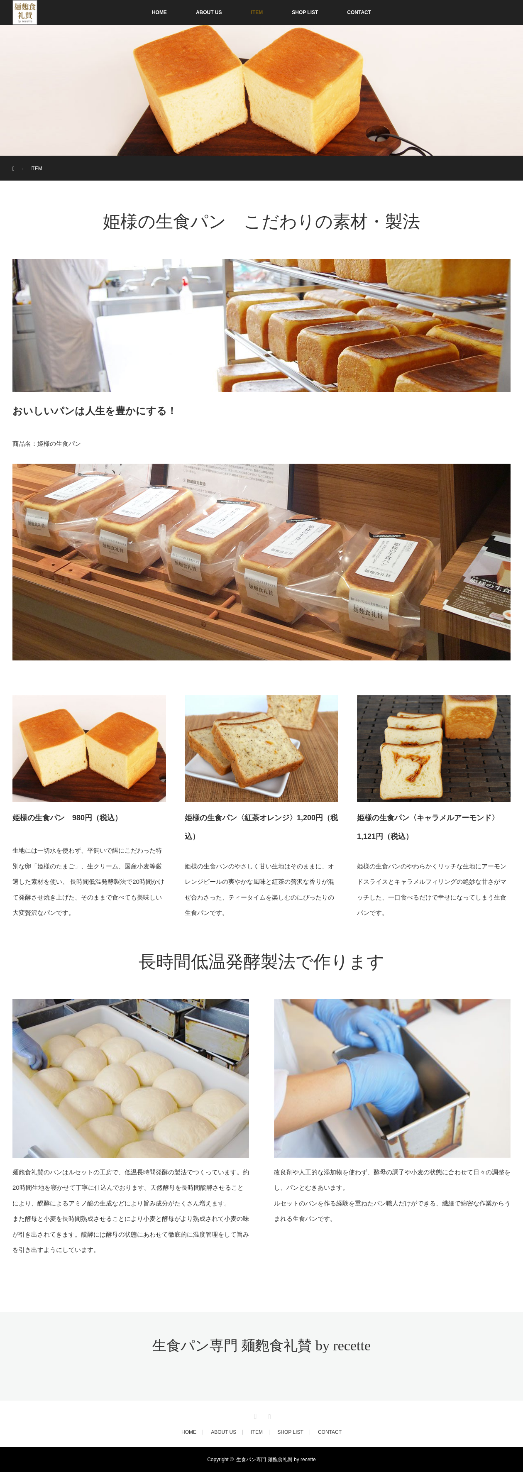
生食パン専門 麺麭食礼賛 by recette (261, 1345)
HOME (159, 12)
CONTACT (359, 12)
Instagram (268, 1415)
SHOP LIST (305, 12)
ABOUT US (209, 12)
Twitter (254, 1415)
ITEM (257, 12)
